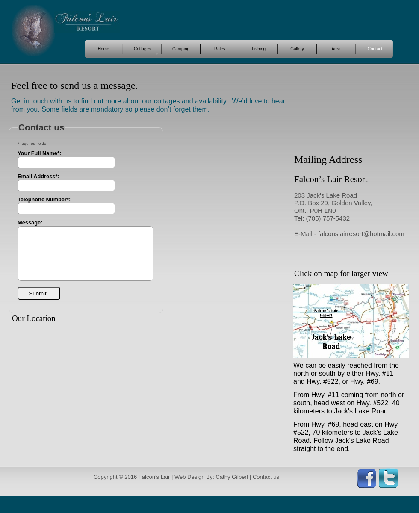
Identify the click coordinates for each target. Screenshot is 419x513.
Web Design (189, 477)
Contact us (266, 477)
